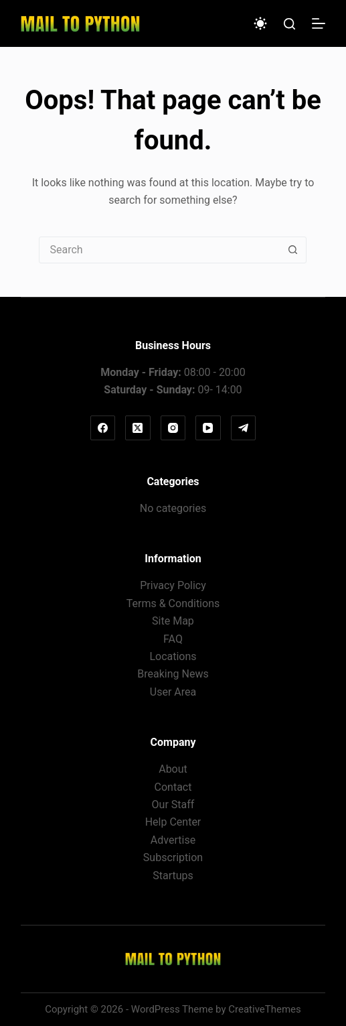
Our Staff (173, 804)
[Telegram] (243, 428)
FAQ (173, 639)
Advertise (173, 840)
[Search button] (292, 250)
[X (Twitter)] (138, 428)
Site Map (173, 621)
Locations (172, 656)
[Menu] (318, 23)
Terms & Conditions (173, 603)
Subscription (173, 857)
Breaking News (172, 673)
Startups (173, 875)
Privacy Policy (173, 585)
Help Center (173, 822)
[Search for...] (159, 250)
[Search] (289, 23)
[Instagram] (173, 428)
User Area (173, 692)
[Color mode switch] (260, 23)
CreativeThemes (264, 1009)
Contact (173, 787)
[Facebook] (103, 428)
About (173, 769)
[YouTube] (208, 428)
